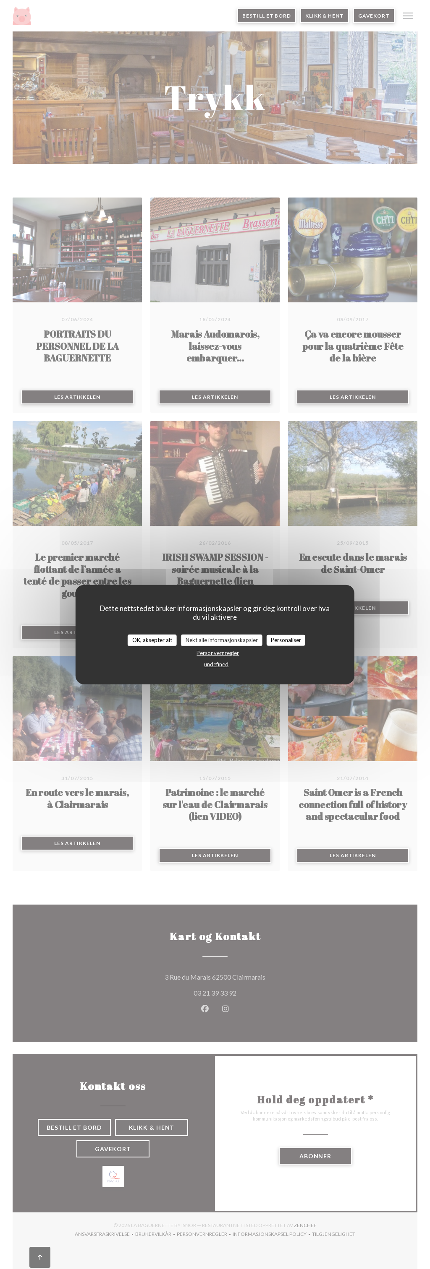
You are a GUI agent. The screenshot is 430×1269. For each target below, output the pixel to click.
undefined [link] (216, 664)
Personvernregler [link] (218, 652)
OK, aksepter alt (152, 640)
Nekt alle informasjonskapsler (222, 640)
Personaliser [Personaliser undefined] (286, 640)
